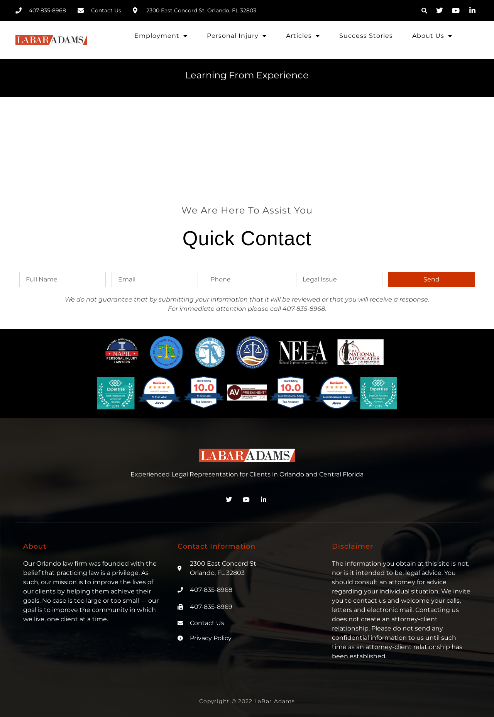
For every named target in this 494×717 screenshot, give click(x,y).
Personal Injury (237, 36)
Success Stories (366, 35)
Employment (161, 36)
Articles (303, 36)
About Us (432, 36)
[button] (424, 10)
